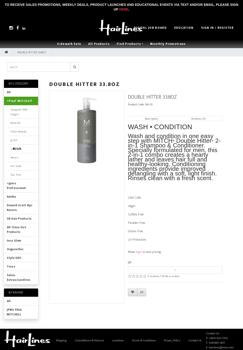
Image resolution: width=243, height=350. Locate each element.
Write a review (170, 276)
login (139, 251)
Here (123, 9)
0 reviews (153, 276)
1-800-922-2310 (218, 338)
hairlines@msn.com (221, 347)
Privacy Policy (172, 340)
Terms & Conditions (144, 340)
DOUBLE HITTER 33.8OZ (31, 52)
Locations (117, 340)
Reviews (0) (198, 118)
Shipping (61, 340)
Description (151, 118)
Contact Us (195, 340)
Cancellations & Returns (89, 340)
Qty (130, 262)
